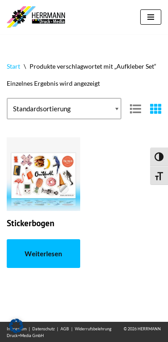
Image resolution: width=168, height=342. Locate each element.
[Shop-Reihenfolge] (64, 108)
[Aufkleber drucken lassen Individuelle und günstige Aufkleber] (38, 17)
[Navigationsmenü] (150, 17)
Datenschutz (43, 328)
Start (13, 66)
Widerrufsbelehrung (93, 328)
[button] (16, 326)
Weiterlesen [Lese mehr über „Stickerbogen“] (43, 254)
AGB (64, 328)
